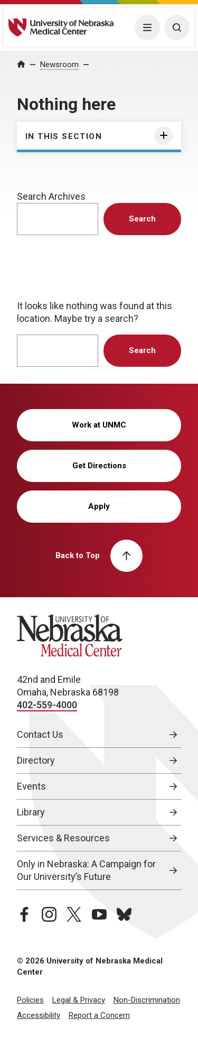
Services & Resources (63, 838)
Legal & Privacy (78, 1000)
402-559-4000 (47, 704)
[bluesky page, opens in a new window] (124, 914)
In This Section (63, 136)
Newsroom (59, 64)
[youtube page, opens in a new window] (99, 914)
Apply (99, 506)
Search (142, 219)
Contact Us (40, 734)
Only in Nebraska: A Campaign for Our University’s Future (86, 870)
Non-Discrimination (147, 1000)
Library (31, 812)
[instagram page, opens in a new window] (49, 914)
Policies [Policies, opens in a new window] (30, 1000)
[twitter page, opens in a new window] (74, 914)
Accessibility (38, 1015)
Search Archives (51, 196)
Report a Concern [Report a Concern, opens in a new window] (99, 1015)
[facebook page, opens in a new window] (24, 914)
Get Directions (99, 465)
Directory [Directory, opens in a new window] (36, 760)
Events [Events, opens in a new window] (31, 786)
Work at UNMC (99, 425)
